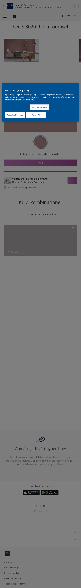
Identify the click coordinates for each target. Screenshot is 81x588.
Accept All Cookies (15, 115)
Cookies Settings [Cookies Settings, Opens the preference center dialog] (39, 107)
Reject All (36, 115)
